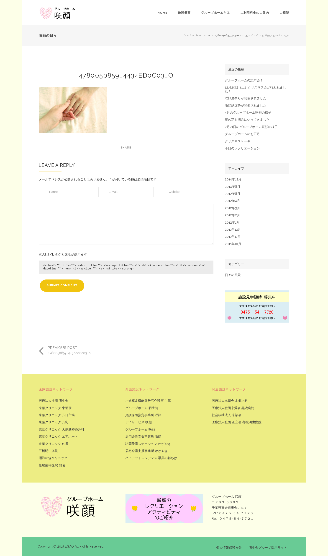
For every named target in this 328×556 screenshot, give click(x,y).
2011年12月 (233, 229)
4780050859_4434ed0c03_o (232, 35)
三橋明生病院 (48, 451)
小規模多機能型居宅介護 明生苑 (148, 400)
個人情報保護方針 (229, 547)
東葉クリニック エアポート (58, 436)
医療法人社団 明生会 (53, 400)
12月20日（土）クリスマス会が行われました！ (255, 89)
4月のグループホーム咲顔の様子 (248, 112)
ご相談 (284, 12)
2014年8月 (232, 186)
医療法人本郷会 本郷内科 (230, 400)
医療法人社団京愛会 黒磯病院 (233, 408)
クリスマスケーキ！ (239, 141)
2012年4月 (232, 201)
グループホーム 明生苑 (141, 408)
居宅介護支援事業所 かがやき (146, 451)
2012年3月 (232, 208)
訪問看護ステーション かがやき (148, 444)
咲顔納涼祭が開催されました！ (247, 105)
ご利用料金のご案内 (254, 12)
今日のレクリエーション (242, 148)
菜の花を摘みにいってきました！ (249, 119)
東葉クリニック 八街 (53, 422)
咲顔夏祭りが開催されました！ (247, 98)
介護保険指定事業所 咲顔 (143, 415)
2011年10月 (233, 244)
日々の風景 (233, 275)
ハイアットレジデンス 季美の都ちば (151, 458)
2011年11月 (233, 236)
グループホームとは (215, 12)
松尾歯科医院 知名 (52, 465)
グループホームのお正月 (242, 134)
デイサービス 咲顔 (138, 422)
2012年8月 (232, 194)
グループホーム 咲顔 (140, 429)
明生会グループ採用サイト (268, 547)
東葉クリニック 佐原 (53, 444)
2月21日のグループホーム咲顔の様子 (251, 127)
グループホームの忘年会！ (244, 80)
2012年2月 (232, 215)
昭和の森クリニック (53, 458)
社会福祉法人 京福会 (226, 415)
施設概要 (184, 12)
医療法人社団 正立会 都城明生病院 (236, 422)
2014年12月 (233, 179)
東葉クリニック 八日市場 (57, 415)
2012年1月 (232, 222)
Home (162, 12)
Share (125, 147)
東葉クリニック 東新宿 (55, 408)
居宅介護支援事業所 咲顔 (143, 436)
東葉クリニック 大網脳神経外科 (61, 429)
